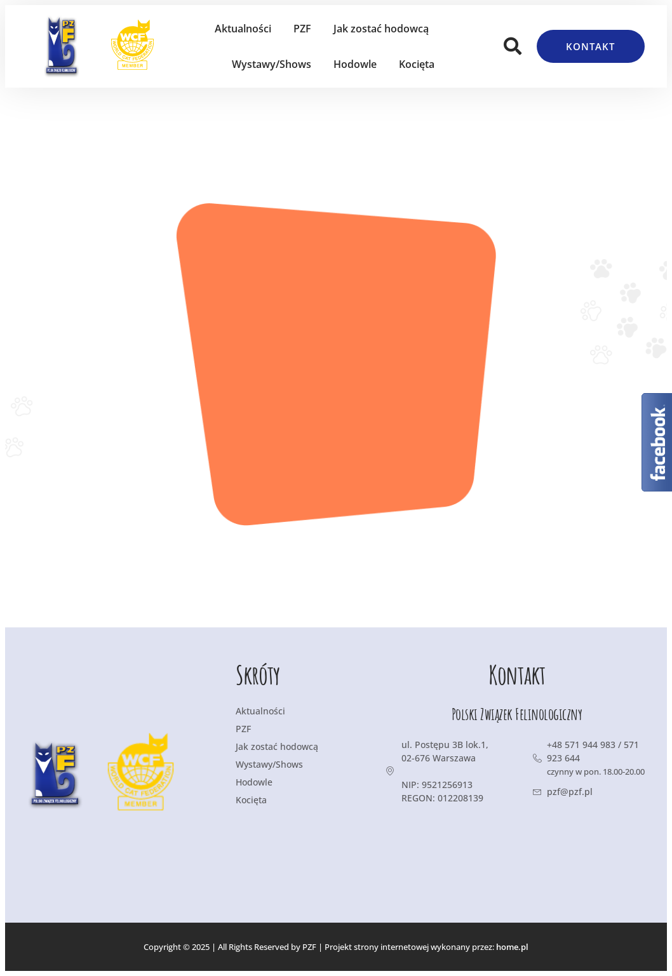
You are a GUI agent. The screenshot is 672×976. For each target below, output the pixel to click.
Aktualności (243, 29)
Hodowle (355, 64)
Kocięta (416, 64)
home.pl (512, 947)
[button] (512, 46)
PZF (302, 29)
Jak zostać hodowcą (381, 29)
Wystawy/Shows (271, 64)
